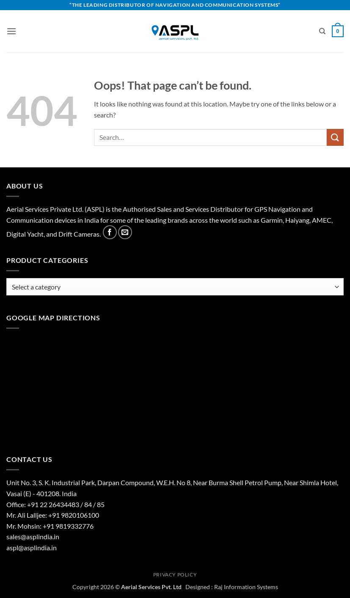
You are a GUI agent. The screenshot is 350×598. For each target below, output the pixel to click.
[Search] (322, 31)
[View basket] (338, 31)
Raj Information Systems (246, 586)
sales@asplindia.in (32, 536)
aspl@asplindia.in (31, 547)
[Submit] (335, 137)
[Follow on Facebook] (110, 232)
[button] (11, 31)
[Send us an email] (125, 232)
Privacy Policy (175, 574)
